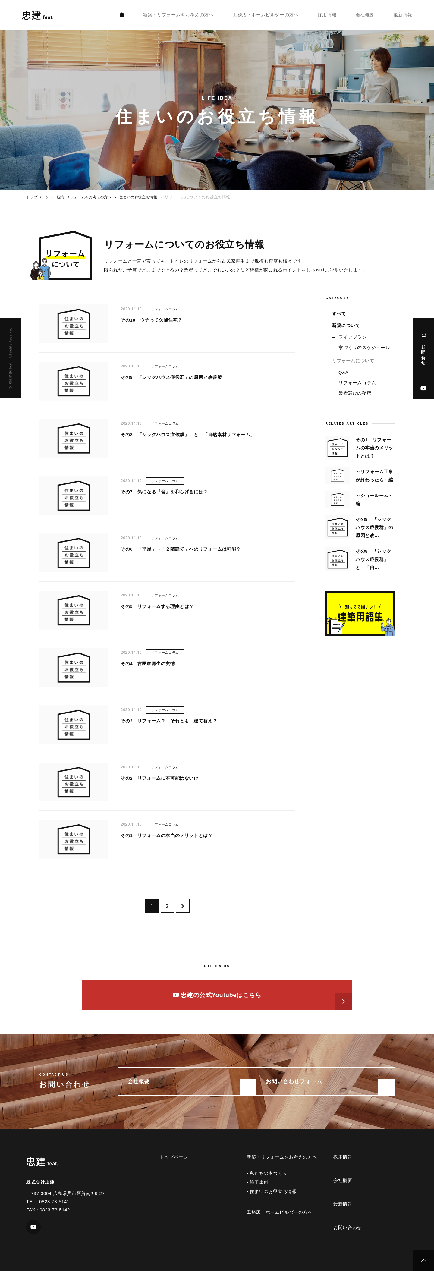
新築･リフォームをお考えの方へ (88, 197)
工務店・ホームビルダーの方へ (265, 15)
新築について (346, 325)
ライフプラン (352, 337)
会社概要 (365, 15)
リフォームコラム (357, 382)
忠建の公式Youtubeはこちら (217, 995)
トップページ (38, 197)
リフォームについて (353, 360)
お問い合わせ (423, 348)
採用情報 (327, 15)
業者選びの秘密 (354, 392)
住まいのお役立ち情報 (145, 197)
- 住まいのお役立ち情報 (272, 1191)
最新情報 (403, 15)
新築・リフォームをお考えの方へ (178, 15)
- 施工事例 (258, 1182)
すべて (339, 313)
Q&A (343, 372)
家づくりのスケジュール (364, 347)
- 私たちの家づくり (267, 1173)
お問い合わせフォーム (297, 1081)
